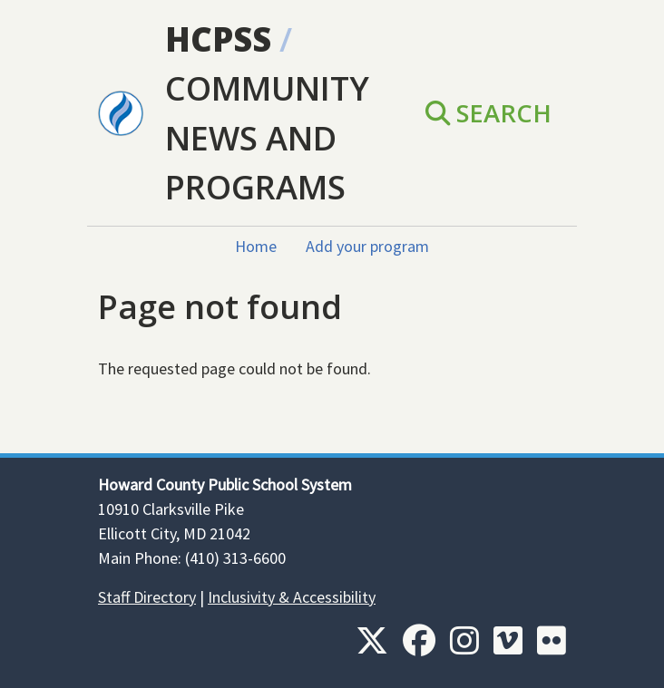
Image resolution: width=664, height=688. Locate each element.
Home (256, 246)
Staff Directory (147, 596)
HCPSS (218, 39)
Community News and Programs (267, 137)
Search (488, 113)
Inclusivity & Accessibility (292, 596)
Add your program (367, 246)
